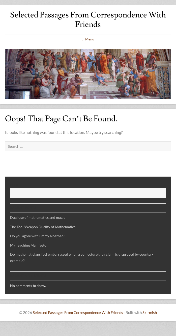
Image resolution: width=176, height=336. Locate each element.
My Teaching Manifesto (28, 245)
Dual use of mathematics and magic (37, 217)
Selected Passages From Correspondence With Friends (88, 20)
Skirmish (149, 312)
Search (16, 185)
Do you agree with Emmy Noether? (37, 236)
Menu (89, 39)
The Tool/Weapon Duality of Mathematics (42, 227)
